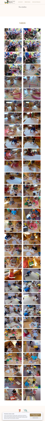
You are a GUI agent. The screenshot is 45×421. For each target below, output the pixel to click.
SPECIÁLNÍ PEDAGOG (36, 2)
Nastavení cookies (35, 417)
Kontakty (20, 2)
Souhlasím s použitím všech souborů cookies (35, 415)
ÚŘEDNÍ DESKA (27, 2)
